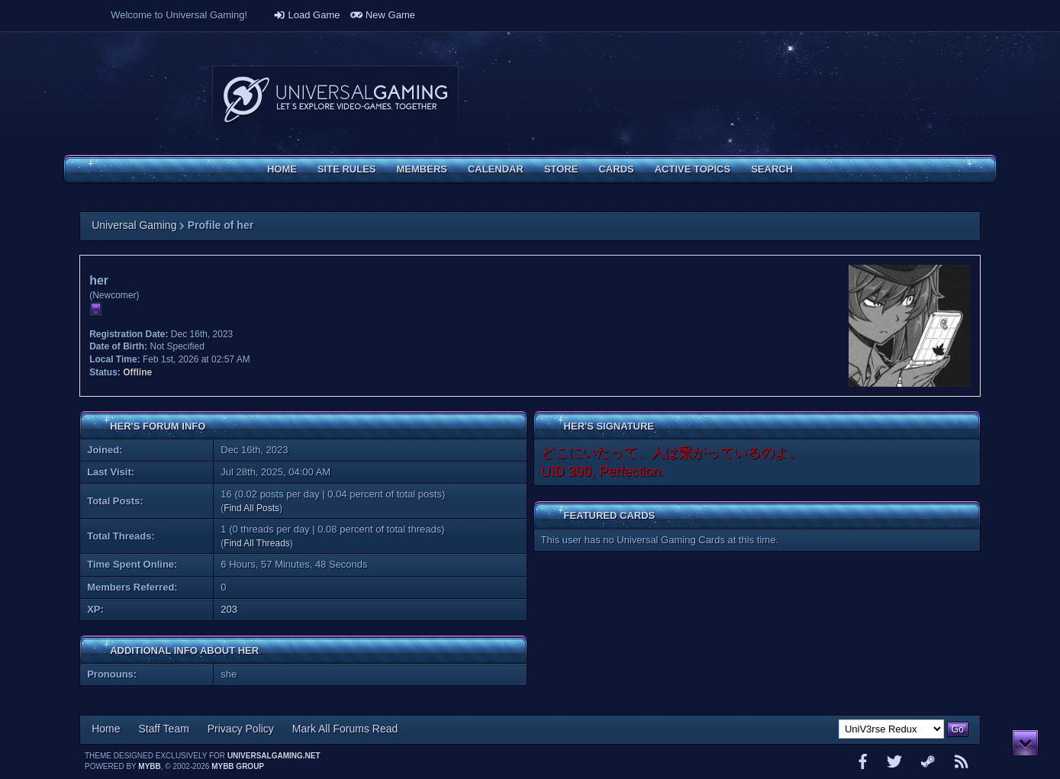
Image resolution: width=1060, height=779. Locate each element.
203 (229, 609)
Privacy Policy (241, 729)
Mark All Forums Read (345, 729)
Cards (615, 169)
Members (422, 169)
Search (772, 169)
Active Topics (692, 169)
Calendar (496, 169)
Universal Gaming (134, 225)
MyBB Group (237, 766)
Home (282, 169)
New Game (382, 15)
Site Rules (346, 169)
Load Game (306, 15)
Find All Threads (257, 543)
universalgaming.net (274, 756)
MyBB (149, 766)
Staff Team (163, 729)
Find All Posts (251, 508)
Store (561, 169)
